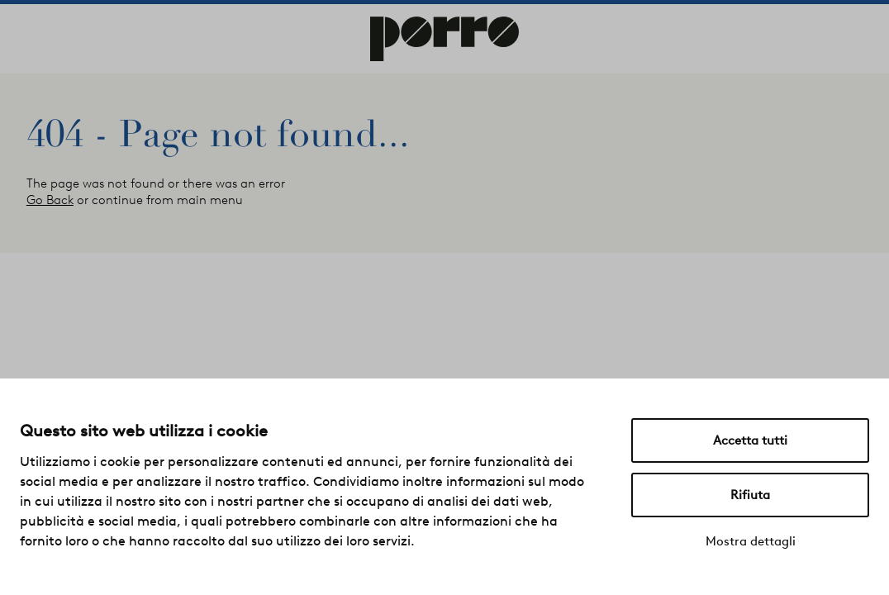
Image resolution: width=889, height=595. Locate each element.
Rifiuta (750, 495)
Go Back (50, 200)
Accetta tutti (750, 440)
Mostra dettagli (751, 541)
